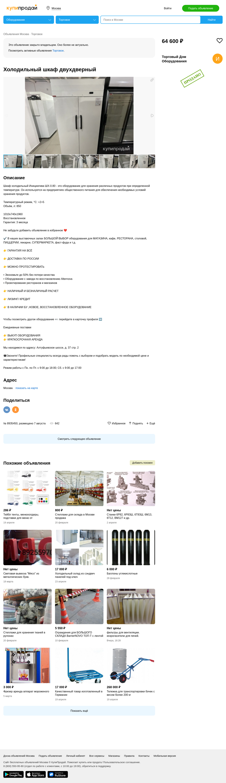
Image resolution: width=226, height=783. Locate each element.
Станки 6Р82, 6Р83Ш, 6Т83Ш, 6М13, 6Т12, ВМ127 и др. (129, 516)
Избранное (119, 423)
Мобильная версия (165, 755)
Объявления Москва (16, 34)
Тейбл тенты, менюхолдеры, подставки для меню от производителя (21, 516)
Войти (167, 8)
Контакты (144, 755)
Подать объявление (200, 8)
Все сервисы (96, 755)
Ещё (152, 423)
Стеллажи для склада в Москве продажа (75, 516)
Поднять (137, 423)
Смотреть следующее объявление (79, 438)
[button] (152, 80)
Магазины (114, 755)
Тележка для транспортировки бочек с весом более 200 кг (131, 693)
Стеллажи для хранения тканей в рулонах (24, 634)
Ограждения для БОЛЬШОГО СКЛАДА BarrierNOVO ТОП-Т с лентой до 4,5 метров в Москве (79, 634)
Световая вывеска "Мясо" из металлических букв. (21, 575)
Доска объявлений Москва (19, 755)
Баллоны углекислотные (122, 573)
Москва (56, 8)
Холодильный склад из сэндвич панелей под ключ (75, 575)
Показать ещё (79, 710)
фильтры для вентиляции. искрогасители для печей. (123, 634)
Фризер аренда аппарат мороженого (26, 691)
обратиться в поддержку (96, 766)
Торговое (37, 34)
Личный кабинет (75, 755)
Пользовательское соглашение (121, 762)
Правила (129, 755)
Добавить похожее (142, 462)
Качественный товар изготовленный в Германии (78, 693)
